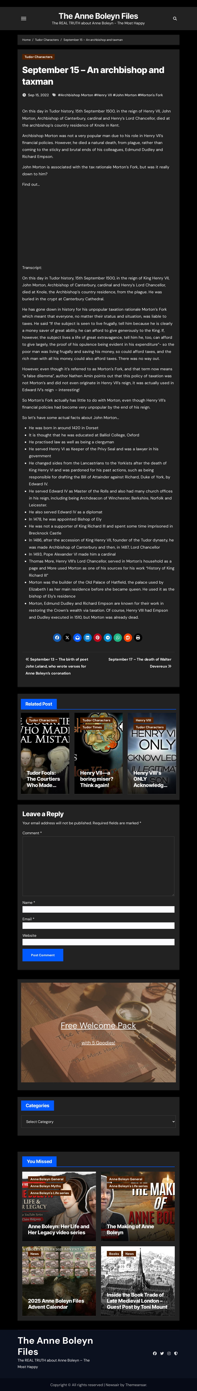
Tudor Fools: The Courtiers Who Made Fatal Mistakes (44, 782)
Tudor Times (92, 727)
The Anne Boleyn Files (98, 16)
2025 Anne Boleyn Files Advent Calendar (56, 1303)
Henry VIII (143, 720)
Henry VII (104, 95)
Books (114, 1253)
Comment (32, 832)
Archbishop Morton (77, 95)
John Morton (126, 95)
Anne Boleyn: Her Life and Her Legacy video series (58, 1228)
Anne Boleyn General (47, 1178)
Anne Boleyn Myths (45, 1185)
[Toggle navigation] (23, 18)
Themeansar (135, 1384)
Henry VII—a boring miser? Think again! (96, 779)
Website (29, 934)
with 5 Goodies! (98, 1042)
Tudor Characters (38, 57)
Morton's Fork (151, 95)
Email (28, 918)
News (34, 1253)
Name (28, 901)
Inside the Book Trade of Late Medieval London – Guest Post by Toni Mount (137, 1300)
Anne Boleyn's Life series (49, 1192)
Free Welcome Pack (98, 1024)
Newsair (112, 1384)
